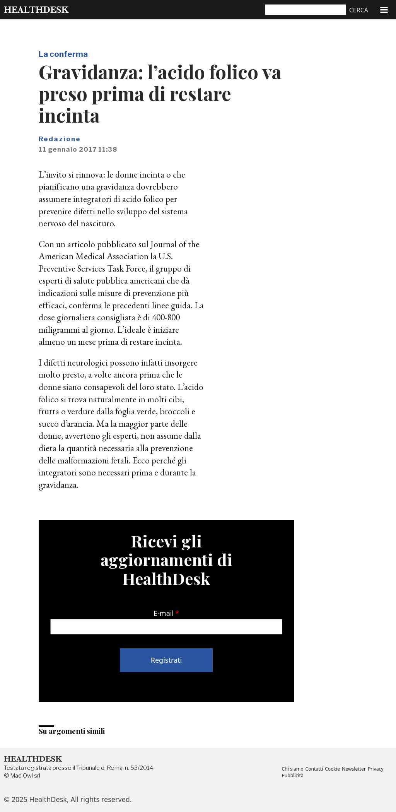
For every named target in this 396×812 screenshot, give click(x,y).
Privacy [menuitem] (377, 769)
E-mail (164, 613)
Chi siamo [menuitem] (293, 769)
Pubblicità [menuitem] (293, 775)
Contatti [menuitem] (315, 769)
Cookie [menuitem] (333, 769)
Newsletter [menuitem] (355, 769)
